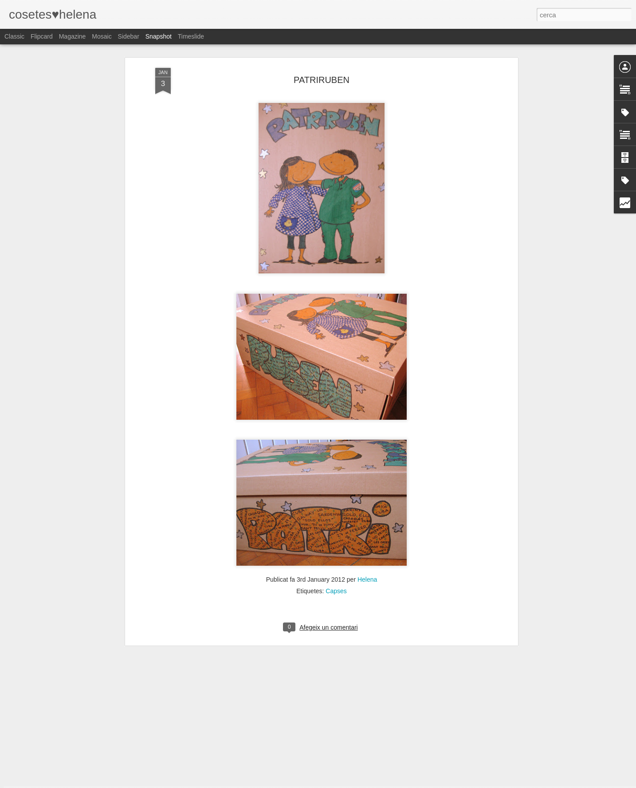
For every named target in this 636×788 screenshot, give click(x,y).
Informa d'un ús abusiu (393, 783)
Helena (367, 509)
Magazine (72, 36)
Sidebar (128, 36)
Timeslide (191, 36)
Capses (336, 520)
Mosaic (101, 36)
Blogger (357, 783)
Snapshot (158, 36)
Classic (14, 36)
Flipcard (42, 36)
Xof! (381, 761)
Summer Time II (482, 756)
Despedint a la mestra (272, 761)
